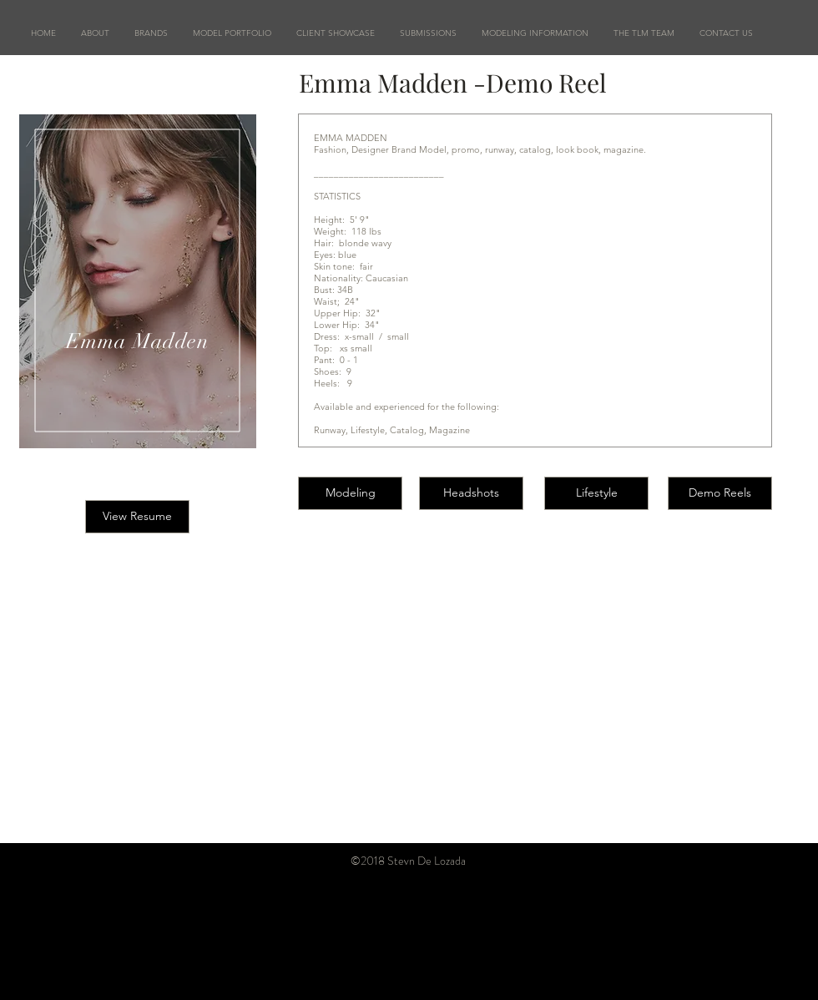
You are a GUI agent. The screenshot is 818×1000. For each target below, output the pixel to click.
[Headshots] (471, 493)
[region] (137, 281)
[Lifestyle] (596, 493)
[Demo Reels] (720, 493)
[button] (232, 33)
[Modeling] (350, 493)
